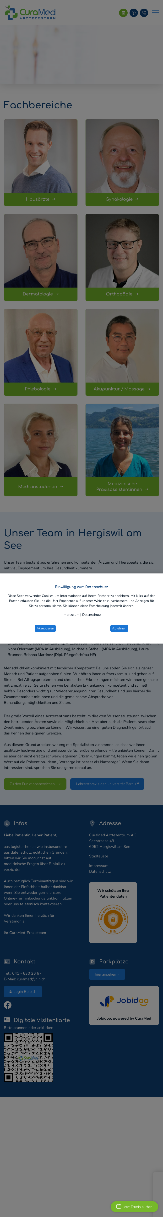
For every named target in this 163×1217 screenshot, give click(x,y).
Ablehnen (119, 628)
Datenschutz (91, 614)
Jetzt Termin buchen (134, 1206)
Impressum (71, 614)
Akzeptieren (45, 628)
